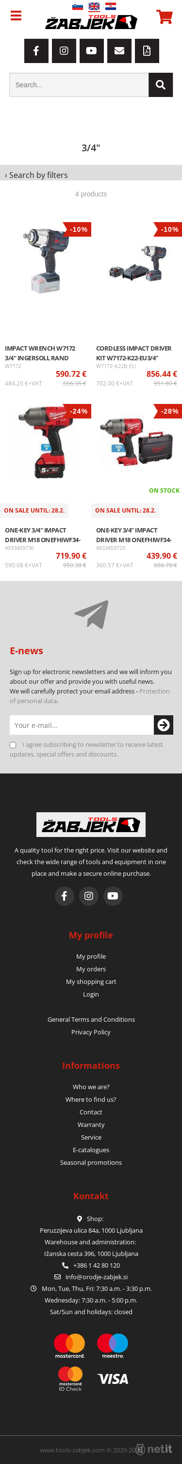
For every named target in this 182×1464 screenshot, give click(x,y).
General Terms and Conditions (91, 1019)
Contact (91, 1112)
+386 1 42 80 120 (91, 1265)
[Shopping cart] (163, 17)
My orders (91, 969)
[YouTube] (92, 51)
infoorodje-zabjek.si (97, 1276)
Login (91, 994)
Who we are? (91, 1086)
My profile (91, 956)
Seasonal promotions (91, 1162)
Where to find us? (91, 1099)
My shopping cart (91, 981)
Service (91, 1137)
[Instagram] (64, 51)
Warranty (91, 1124)
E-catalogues (91, 1149)
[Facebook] (36, 51)
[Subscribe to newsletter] (162, 725)
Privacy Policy (91, 1032)
